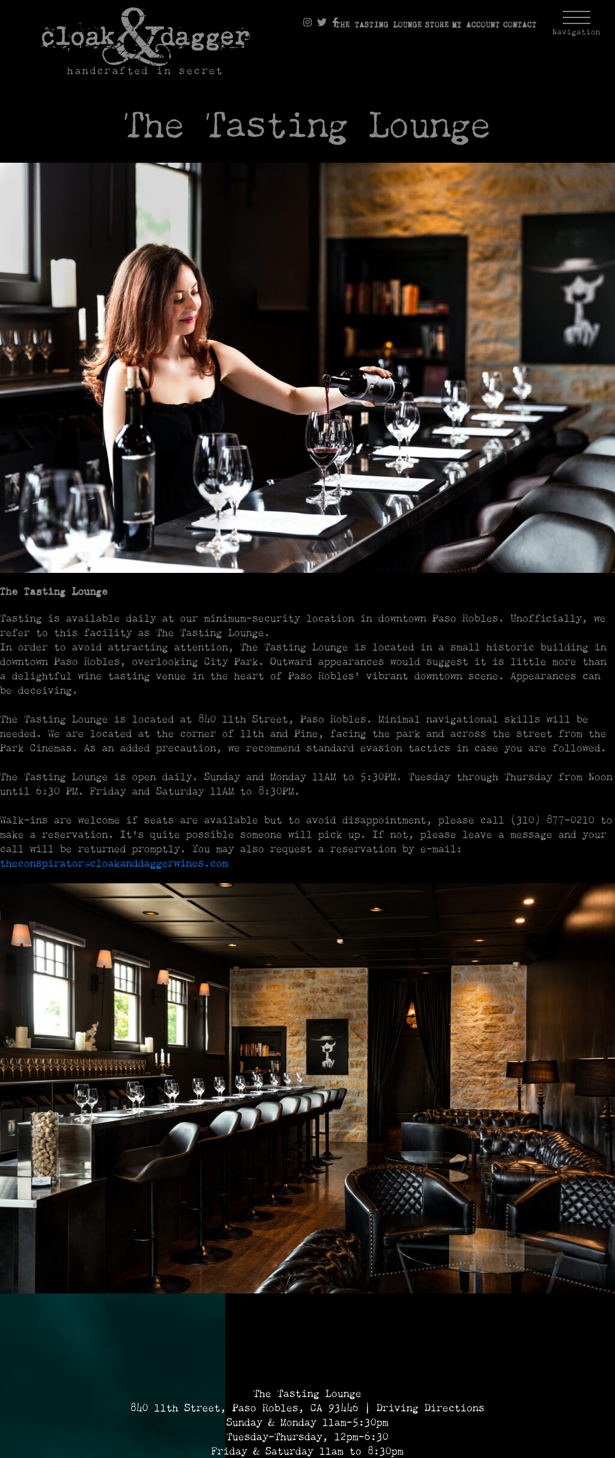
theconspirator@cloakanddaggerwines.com (114, 864)
